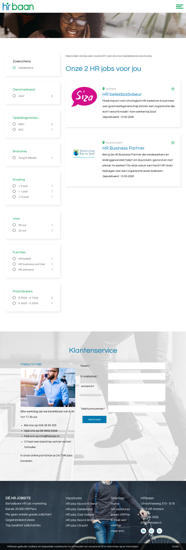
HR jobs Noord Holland (81, 503)
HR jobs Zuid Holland (80, 514)
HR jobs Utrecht (77, 525)
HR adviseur (35, 269)
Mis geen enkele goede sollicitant (28, 514)
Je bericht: (88, 386)
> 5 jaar (35, 186)
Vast (35, 96)
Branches (20, 151)
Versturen (94, 419)
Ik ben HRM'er (120, 514)
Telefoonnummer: (93, 408)
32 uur (35, 230)
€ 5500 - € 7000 (35, 298)
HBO (35, 124)
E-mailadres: (89, 376)
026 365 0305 (150, 517)
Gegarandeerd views (20, 520)
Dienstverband (24, 89)
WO (35, 129)
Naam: (85, 365)
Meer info (117, 531)
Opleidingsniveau (25, 117)
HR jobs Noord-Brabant (82, 520)
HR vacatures (120, 509)
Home (115, 503)
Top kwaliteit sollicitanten (23, 525)
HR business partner (35, 264)
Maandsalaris (23, 291)
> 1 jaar (35, 191)
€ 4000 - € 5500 (35, 303)
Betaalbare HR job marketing (25, 503)
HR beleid (35, 258)
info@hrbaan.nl (49, 436)
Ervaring (19, 179)
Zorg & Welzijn (35, 158)
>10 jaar (35, 197)
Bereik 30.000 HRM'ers (21, 509)
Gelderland (25, 67)
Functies (19, 252)
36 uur (35, 225)
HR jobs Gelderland (79, 509)
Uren (16, 218)
